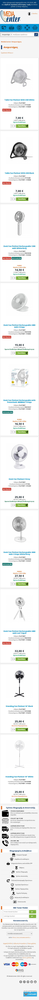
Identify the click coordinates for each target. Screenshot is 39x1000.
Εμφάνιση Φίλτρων (7, 53)
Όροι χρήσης (32, 943)
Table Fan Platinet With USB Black (19, 173)
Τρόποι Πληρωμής (19, 872)
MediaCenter (6, 42)
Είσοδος (32, 13)
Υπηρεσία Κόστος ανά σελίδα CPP (19, 863)
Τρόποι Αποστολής (19, 876)
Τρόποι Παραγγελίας (19, 889)
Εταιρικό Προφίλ (19, 855)
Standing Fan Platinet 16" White (19, 777)
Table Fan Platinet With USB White (19, 100)
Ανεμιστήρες (17, 42)
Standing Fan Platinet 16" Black (19, 706)
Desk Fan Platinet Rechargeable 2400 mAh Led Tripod (19, 632)
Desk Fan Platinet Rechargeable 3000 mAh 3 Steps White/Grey (19, 553)
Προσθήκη (21, 126)
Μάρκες (19, 868)
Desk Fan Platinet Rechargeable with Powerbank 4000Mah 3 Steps (19, 401)
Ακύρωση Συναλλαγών (19, 897)
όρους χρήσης (26, 957)
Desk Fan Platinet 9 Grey (19, 479)
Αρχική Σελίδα (7, 943)
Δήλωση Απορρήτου (19, 943)
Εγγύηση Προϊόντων (19, 885)
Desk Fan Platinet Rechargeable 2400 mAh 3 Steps (19, 326)
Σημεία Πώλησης (19, 893)
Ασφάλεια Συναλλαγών (19, 859)
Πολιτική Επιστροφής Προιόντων (19, 880)
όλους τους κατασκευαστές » (21, 937)
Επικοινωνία (19, 902)
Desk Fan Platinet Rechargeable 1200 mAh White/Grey (19, 247)
